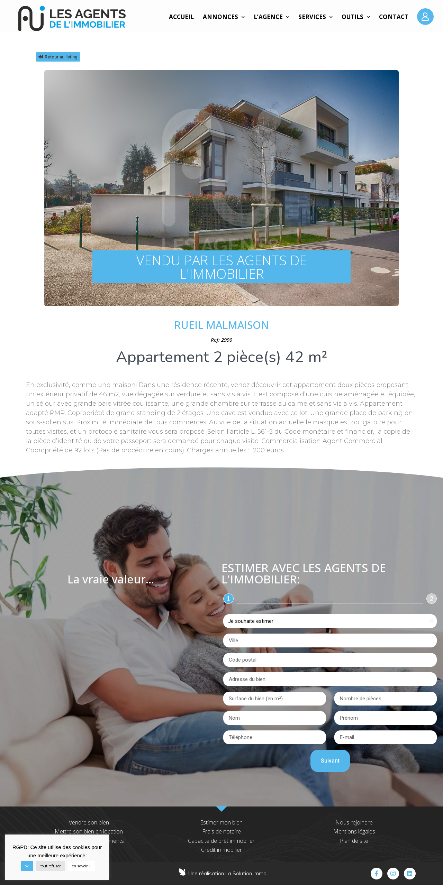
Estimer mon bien (221, 822)
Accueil (181, 17)
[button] (58, 57)
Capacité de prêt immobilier (221, 841)
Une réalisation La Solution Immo (227, 873)
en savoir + (81, 866)
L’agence (271, 17)
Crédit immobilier (221, 850)
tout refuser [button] (50, 866)
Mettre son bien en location (89, 831)
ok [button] (27, 866)
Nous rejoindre (354, 822)
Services (315, 17)
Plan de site (354, 841)
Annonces (224, 17)
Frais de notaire (221, 831)
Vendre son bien (89, 822)
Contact (393, 17)
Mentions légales (354, 831)
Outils (356, 17)
